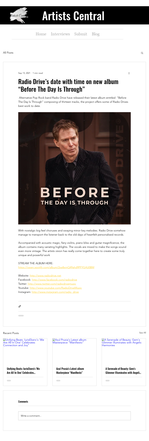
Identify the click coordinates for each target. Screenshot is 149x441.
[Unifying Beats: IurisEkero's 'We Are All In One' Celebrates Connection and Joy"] (25, 350)
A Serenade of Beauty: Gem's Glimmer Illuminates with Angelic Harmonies (123, 371)
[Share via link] (19, 306)
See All (142, 332)
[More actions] (129, 73)
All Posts (8, 52)
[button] (142, 53)
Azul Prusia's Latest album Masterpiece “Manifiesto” (70, 371)
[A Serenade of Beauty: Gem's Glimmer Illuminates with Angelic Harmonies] (124, 350)
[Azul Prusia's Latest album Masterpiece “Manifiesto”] (75, 350)
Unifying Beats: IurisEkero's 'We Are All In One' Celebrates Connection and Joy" (23, 371)
